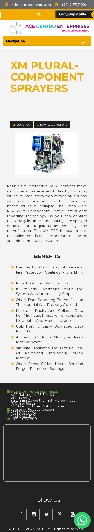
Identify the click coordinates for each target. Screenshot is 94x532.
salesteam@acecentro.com (31, 4)
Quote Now (21, 124)
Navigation (45, 42)
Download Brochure (52, 124)
